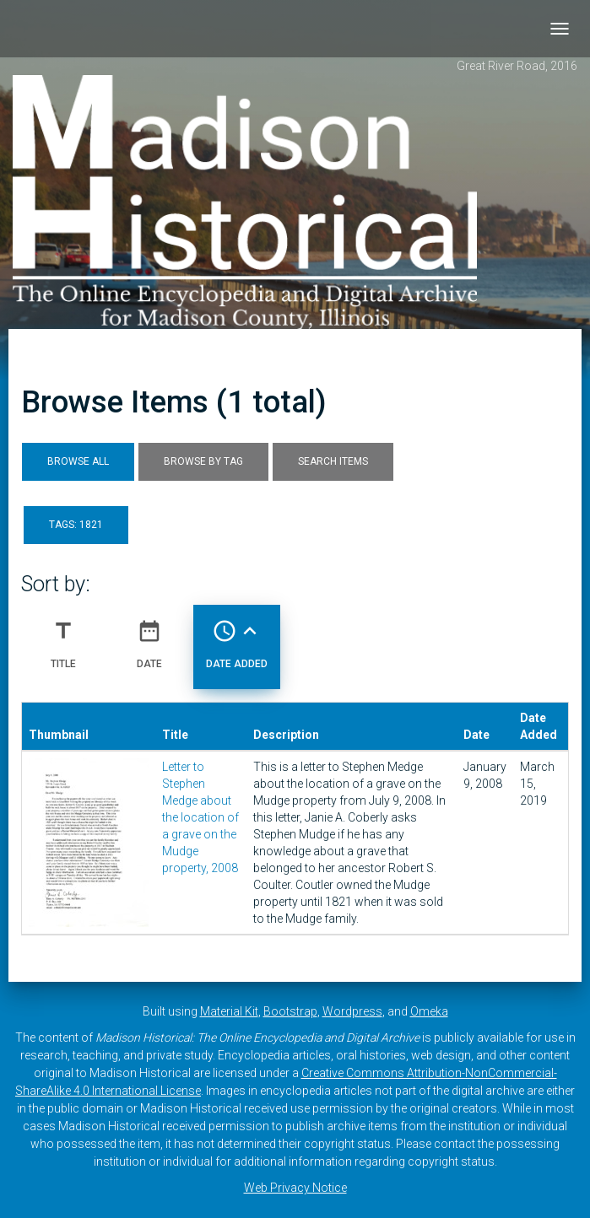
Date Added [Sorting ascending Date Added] (237, 638)
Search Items (333, 461)
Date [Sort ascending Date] (149, 638)
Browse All (78, 461)
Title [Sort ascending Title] (63, 638)
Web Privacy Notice (295, 1187)
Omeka (429, 1011)
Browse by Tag (203, 461)
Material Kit (229, 1011)
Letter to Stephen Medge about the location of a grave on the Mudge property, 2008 (200, 817)
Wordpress (352, 1011)
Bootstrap (290, 1011)
